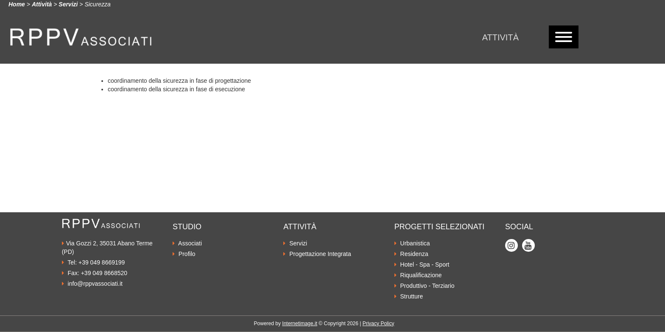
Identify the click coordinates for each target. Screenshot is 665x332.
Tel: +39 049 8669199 (93, 262)
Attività (500, 37)
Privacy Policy (378, 323)
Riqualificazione (418, 275)
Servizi (68, 4)
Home (16, 4)
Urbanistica (412, 243)
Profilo (184, 253)
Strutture (408, 296)
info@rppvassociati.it (92, 283)
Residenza (411, 253)
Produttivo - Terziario (424, 285)
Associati (187, 243)
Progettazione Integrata (317, 253)
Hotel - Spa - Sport (422, 264)
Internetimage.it (299, 323)
